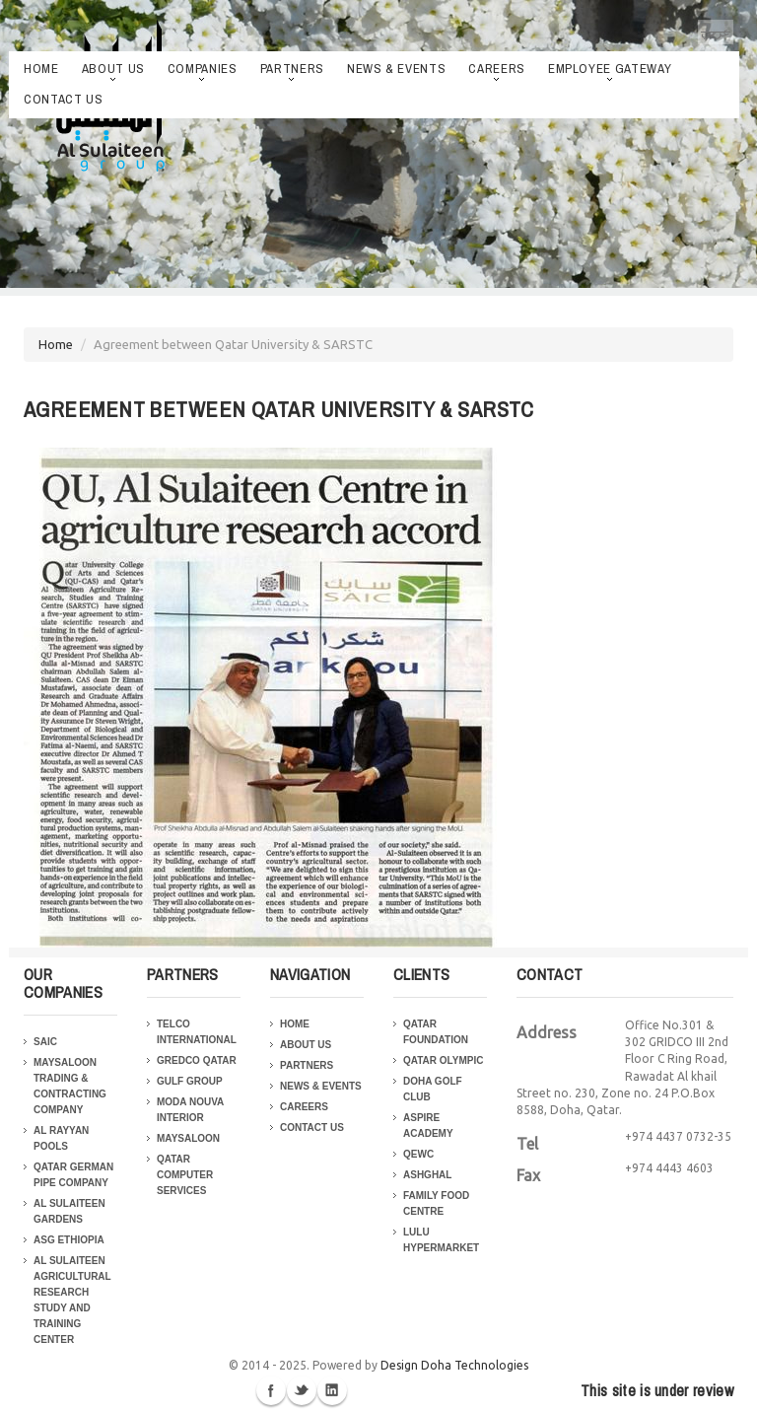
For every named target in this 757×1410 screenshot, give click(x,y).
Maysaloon (188, 1138)
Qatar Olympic (443, 1060)
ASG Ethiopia (69, 1239)
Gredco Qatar (197, 1060)
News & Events (396, 68)
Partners (292, 70)
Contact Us (63, 99)
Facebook (271, 1390)
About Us (113, 70)
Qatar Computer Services (185, 1175)
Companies (203, 70)
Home (41, 68)
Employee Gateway (609, 70)
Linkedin (332, 1390)
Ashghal (427, 1174)
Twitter (301, 1390)
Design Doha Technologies (454, 1365)
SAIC (45, 1041)
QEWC (418, 1154)
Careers (496, 70)
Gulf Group (190, 1081)
